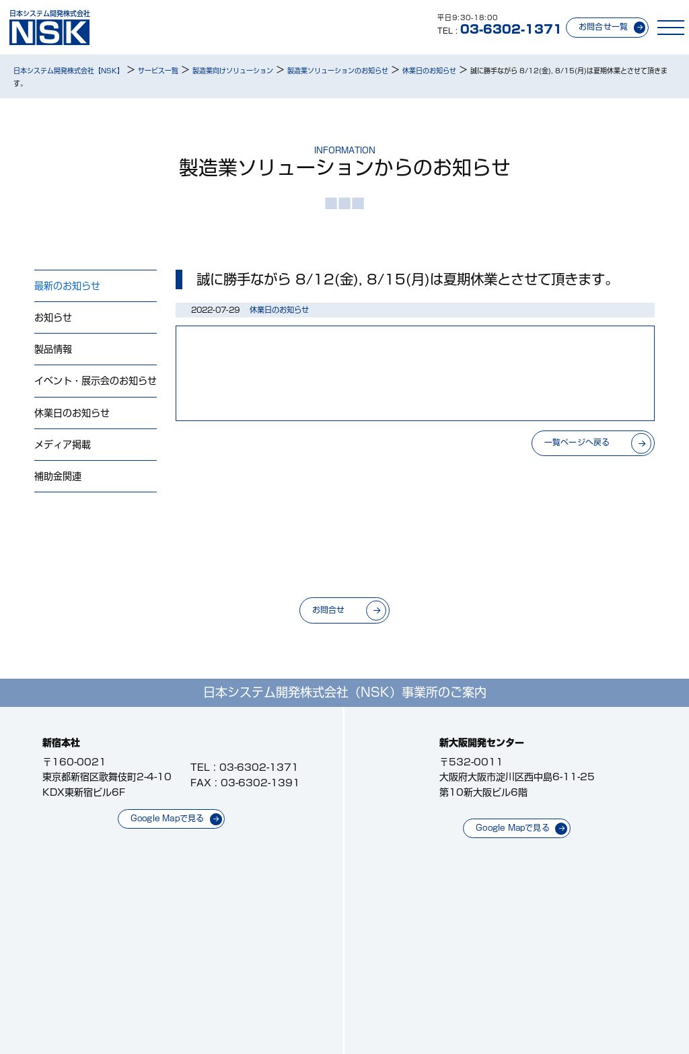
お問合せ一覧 (603, 26)
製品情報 (53, 349)
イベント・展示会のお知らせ (95, 380)
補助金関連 (57, 476)
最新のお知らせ (67, 286)
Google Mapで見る (168, 818)
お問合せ (328, 609)
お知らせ (53, 317)
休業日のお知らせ (72, 413)
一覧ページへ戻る (577, 442)
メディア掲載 (62, 444)
